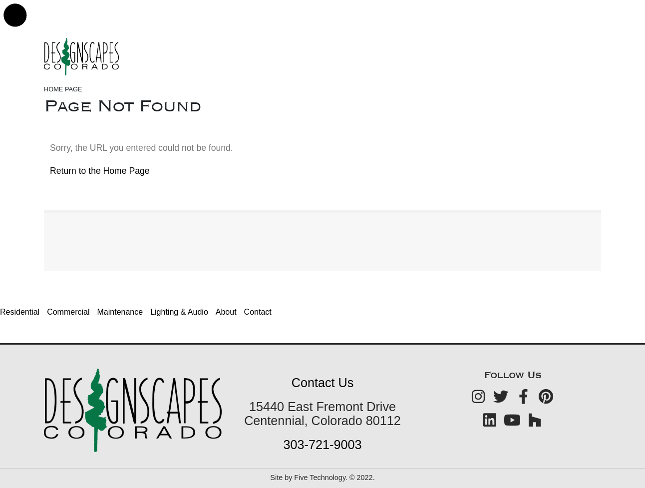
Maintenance (120, 312)
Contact (258, 312)
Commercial (68, 312)
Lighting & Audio (179, 312)
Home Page (63, 89)
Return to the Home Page (100, 171)
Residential (19, 312)
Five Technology (319, 478)
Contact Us (323, 383)
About (226, 312)
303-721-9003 (323, 445)
